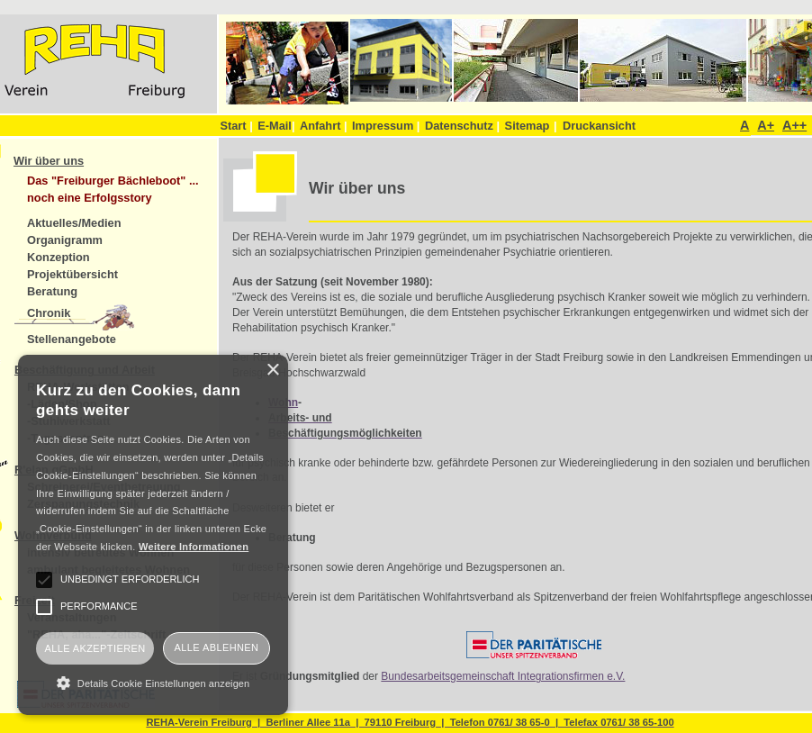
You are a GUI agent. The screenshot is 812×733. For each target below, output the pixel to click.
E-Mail (275, 125)
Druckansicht (599, 125)
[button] (153, 683)
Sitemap (527, 125)
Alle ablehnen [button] (217, 647)
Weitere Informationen (193, 546)
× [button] (272, 370)
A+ (765, 125)
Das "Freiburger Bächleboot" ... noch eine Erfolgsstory (113, 189)
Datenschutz (462, 125)
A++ (794, 125)
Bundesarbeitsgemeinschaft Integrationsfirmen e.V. (503, 676)
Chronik (48, 313)
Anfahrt (323, 125)
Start (236, 125)
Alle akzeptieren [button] (94, 648)
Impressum (386, 125)
